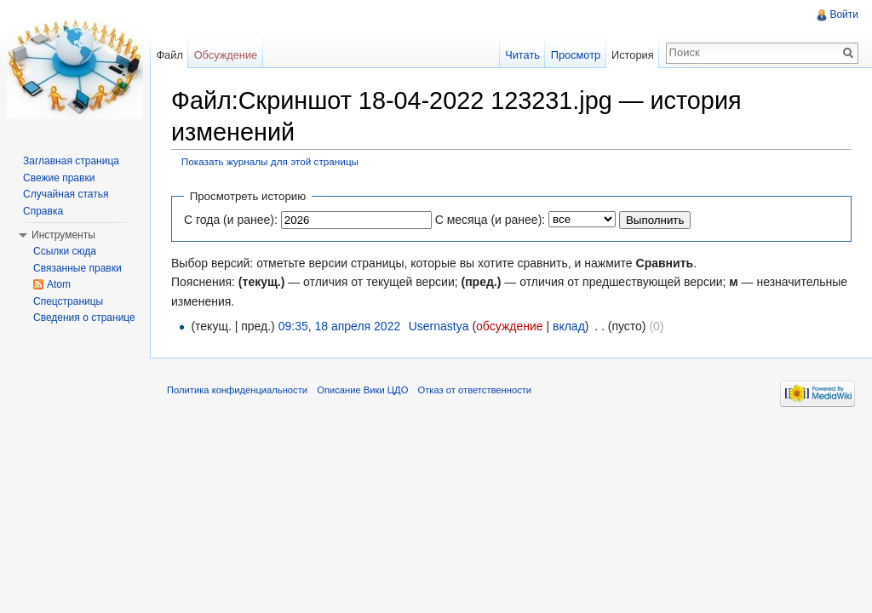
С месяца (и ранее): (490, 219)
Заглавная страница (71, 161)
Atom (59, 284)
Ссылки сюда (64, 251)
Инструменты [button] (63, 235)
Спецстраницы (68, 301)
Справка (43, 211)
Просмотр (575, 55)
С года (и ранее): (231, 219)
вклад (569, 326)
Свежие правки (59, 178)
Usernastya (439, 326)
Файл (169, 55)
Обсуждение (226, 55)
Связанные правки (77, 268)
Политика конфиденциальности (237, 390)
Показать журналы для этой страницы (270, 161)
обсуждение (509, 326)
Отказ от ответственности (475, 390)
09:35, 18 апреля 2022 (339, 326)
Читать (522, 55)
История (632, 55)
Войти (843, 14)
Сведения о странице (84, 318)
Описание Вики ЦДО (362, 390)
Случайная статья (65, 194)
